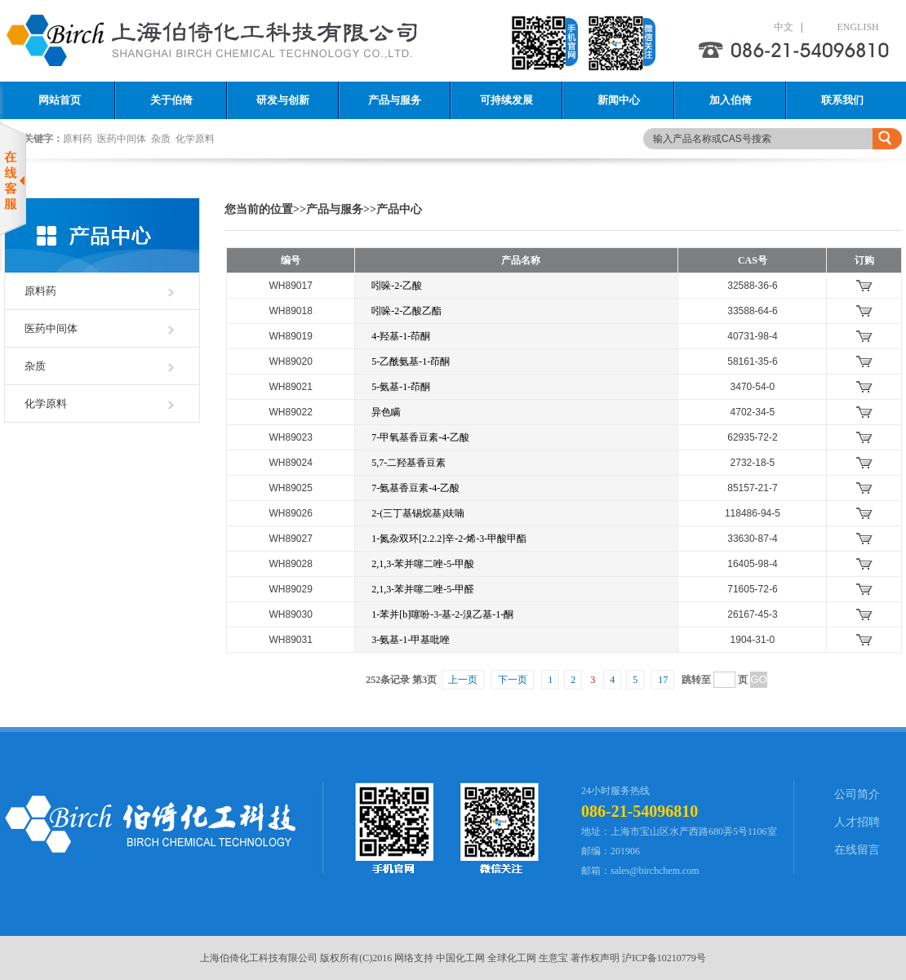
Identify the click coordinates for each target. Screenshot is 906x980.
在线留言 (857, 850)
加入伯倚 (730, 100)
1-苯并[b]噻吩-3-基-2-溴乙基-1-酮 (442, 614)
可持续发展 (506, 100)
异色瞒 (386, 412)
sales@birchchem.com (655, 870)
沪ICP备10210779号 (664, 958)
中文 (770, 27)
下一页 (512, 679)
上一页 (462, 679)
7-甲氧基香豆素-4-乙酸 (420, 437)
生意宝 (553, 958)
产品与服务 (394, 100)
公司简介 (857, 794)
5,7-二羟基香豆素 (408, 462)
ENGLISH (844, 27)
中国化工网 (460, 958)
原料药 (77, 138)
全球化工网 (511, 958)
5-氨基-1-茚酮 (400, 386)
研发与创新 (282, 100)
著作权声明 (595, 958)
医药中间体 (121, 138)
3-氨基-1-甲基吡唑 (410, 639)
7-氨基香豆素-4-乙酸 (415, 488)
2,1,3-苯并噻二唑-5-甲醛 (422, 589)
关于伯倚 (171, 100)
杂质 (161, 138)
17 (663, 679)
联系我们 (842, 100)
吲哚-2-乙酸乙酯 (406, 311)
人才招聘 (857, 822)
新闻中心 (618, 100)
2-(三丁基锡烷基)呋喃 (417, 513)
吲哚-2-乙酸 (396, 285)
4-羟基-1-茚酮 (400, 336)
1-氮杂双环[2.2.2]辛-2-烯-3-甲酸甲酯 (448, 538)
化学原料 (195, 138)
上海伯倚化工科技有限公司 (259, 958)
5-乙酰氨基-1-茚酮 (410, 361)
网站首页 (59, 100)
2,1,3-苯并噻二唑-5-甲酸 (422, 564)
